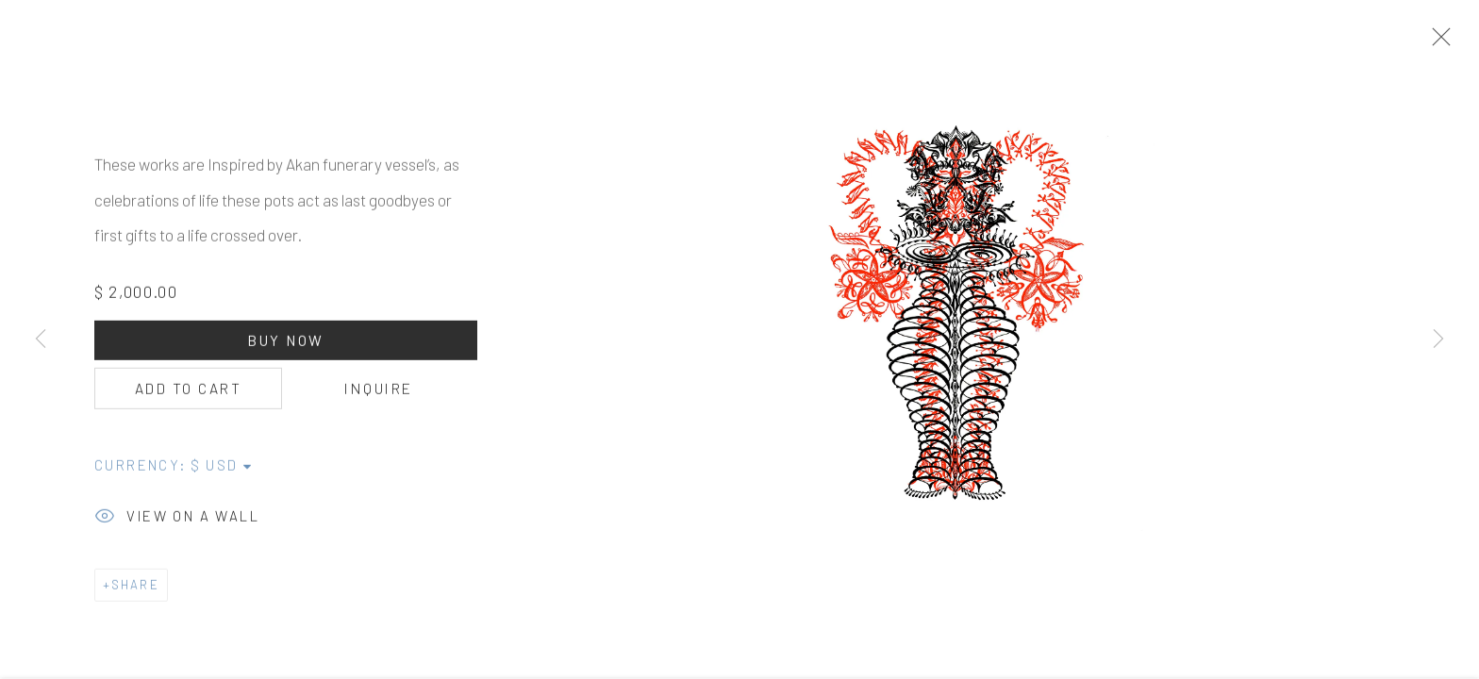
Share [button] (135, 591)
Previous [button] (40, 339)
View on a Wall (176, 524)
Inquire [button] (378, 395)
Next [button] (1438, 339)
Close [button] (1441, 42)
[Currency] (222, 471)
